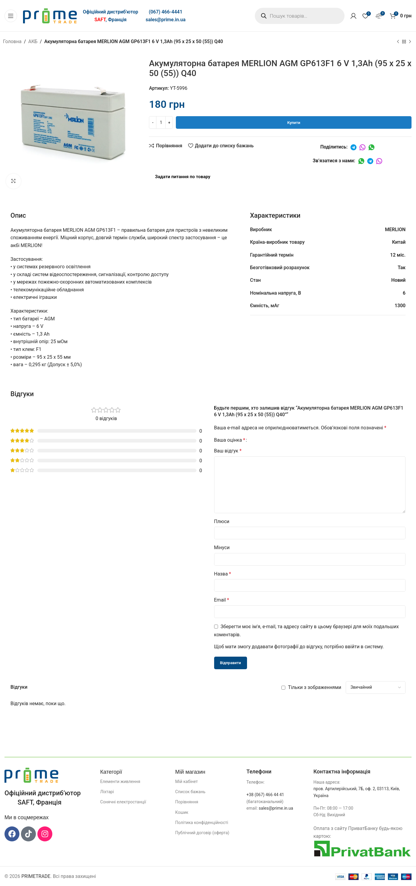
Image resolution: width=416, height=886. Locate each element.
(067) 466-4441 (165, 12)
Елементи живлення (120, 781)
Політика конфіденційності (201, 822)
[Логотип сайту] (50, 15)
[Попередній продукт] (398, 42)
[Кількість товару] (160, 122)
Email (221, 600)
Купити (293, 122)
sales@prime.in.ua (165, 19)
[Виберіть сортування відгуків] (376, 687)
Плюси (221, 521)
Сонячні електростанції (123, 801)
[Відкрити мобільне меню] (10, 16)
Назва (222, 574)
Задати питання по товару (182, 176)
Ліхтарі (107, 791)
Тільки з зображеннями (314, 687)
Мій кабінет (186, 781)
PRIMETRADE (35, 876)
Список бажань (190, 791)
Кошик (181, 812)
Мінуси (222, 547)
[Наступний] (410, 42)
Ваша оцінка (229, 440)
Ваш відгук (228, 451)
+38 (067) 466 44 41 (265, 794)
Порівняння (186, 801)
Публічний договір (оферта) (202, 832)
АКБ (33, 41)
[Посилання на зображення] (31, 775)
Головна (12, 41)
